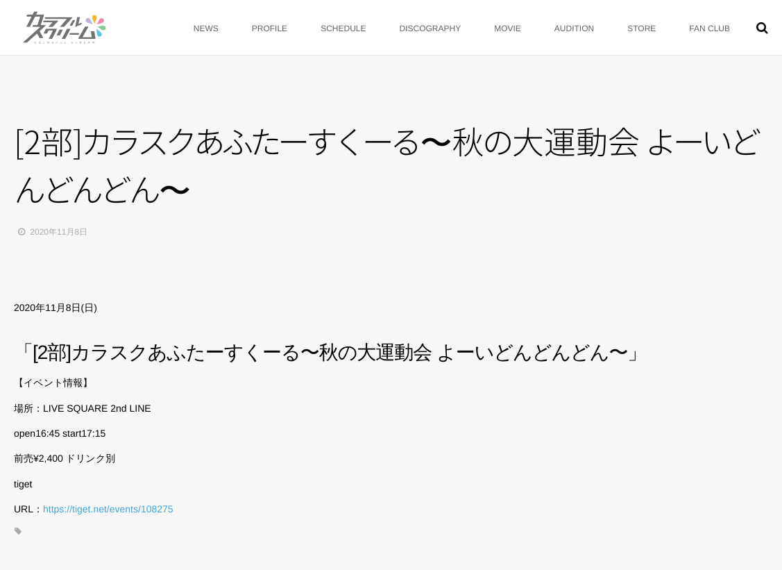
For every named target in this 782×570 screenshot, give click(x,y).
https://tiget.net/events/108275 (108, 508)
